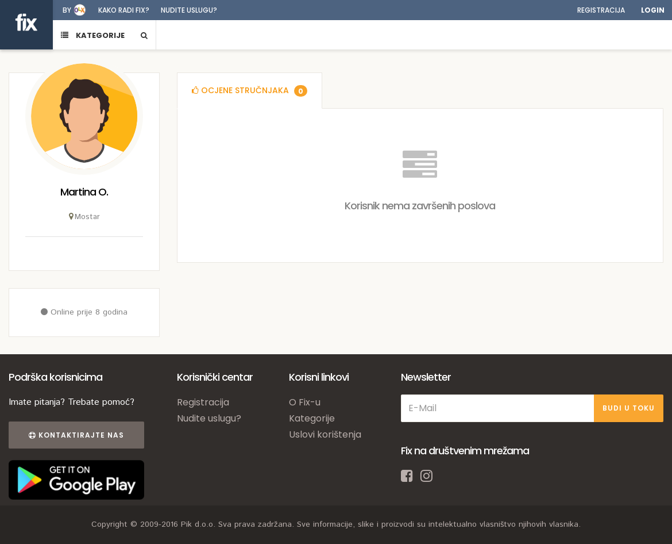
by (67, 10)
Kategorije (312, 418)
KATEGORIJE (93, 35)
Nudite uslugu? (189, 10)
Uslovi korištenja (325, 434)
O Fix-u (304, 402)
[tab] (249, 90)
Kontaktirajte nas (76, 435)
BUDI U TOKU (629, 408)
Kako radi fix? (123, 10)
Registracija (601, 10)
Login (653, 10)
